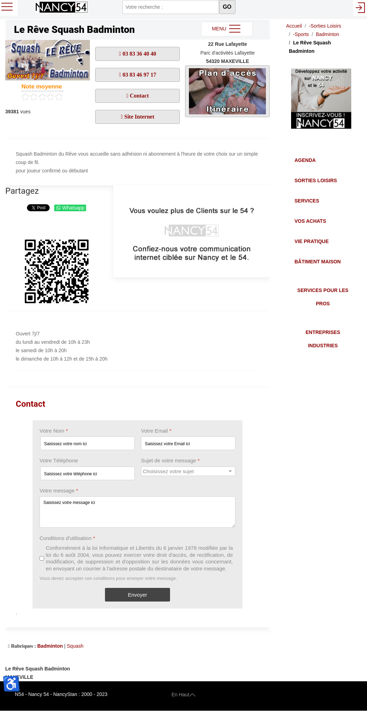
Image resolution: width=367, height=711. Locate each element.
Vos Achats (310, 221)
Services (307, 201)
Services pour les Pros (322, 296)
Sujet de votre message (170, 461)
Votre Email (156, 431)
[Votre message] (137, 512)
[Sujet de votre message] (188, 471)
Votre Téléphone (59, 461)
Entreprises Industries (322, 338)
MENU (227, 29)
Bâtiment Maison (318, 261)
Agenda (305, 160)
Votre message (59, 490)
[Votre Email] (188, 443)
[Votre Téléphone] (87, 473)
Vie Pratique (312, 241)
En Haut (183, 694)
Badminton (50, 646)
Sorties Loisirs (316, 180)
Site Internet (138, 117)
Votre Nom (54, 431)
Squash (75, 646)
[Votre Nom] (87, 443)
